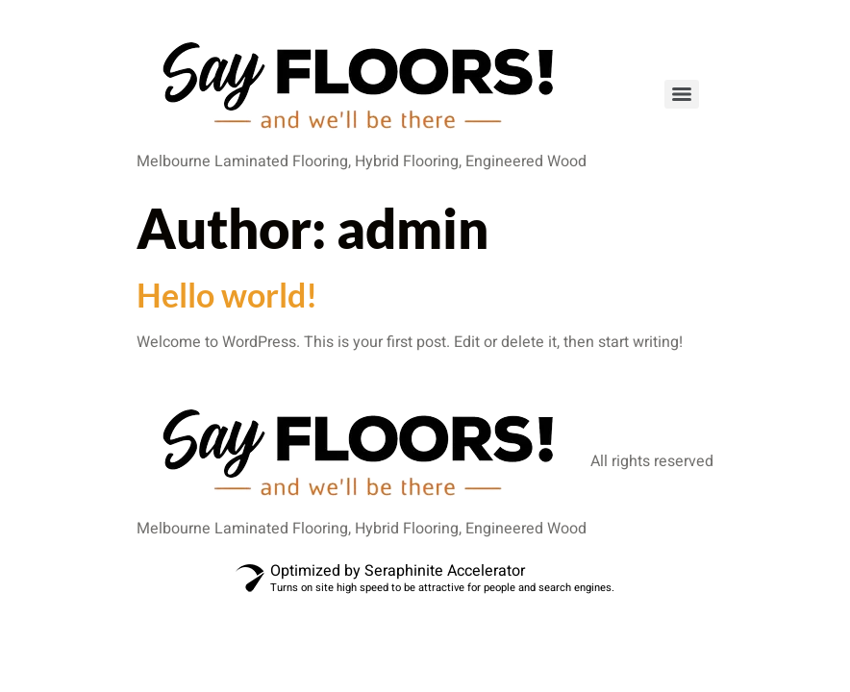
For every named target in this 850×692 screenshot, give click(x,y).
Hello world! (227, 294)
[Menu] (681, 94)
